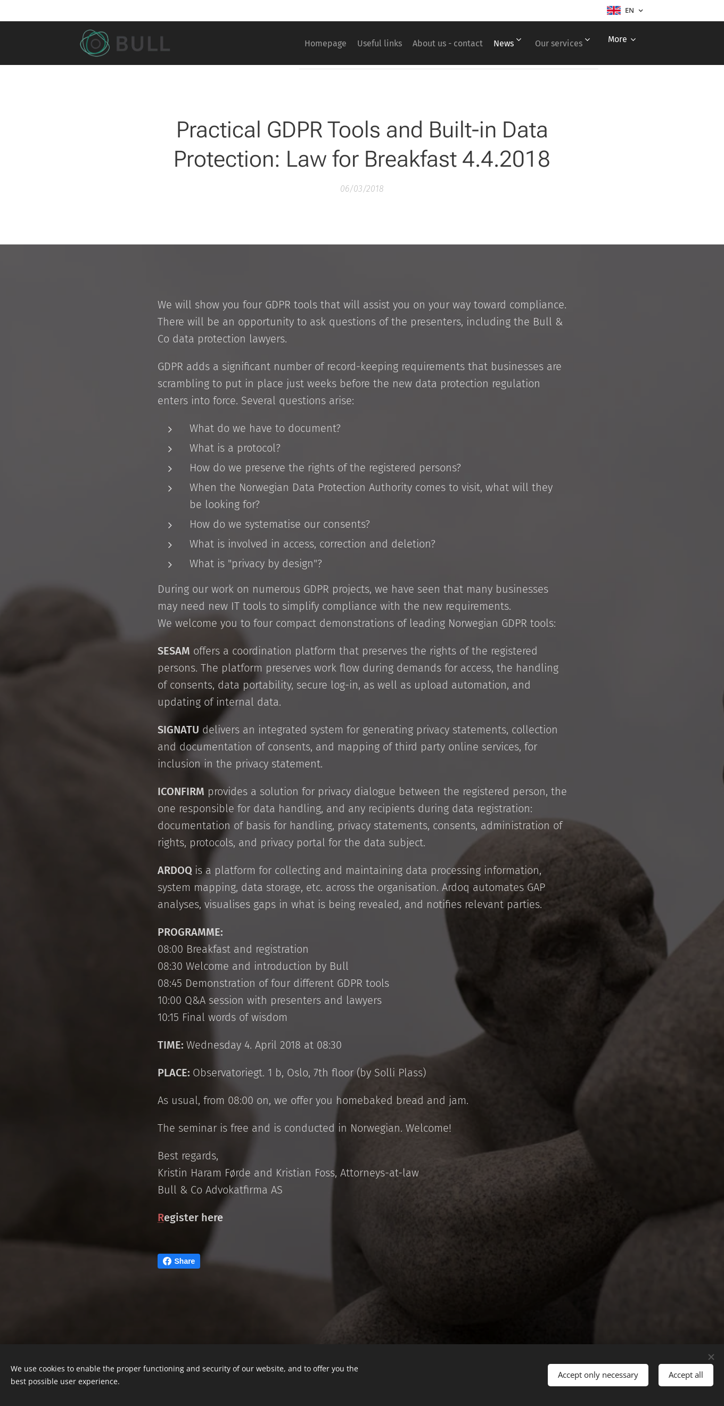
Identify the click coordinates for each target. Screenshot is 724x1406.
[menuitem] (293, 43)
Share (179, 1261)
